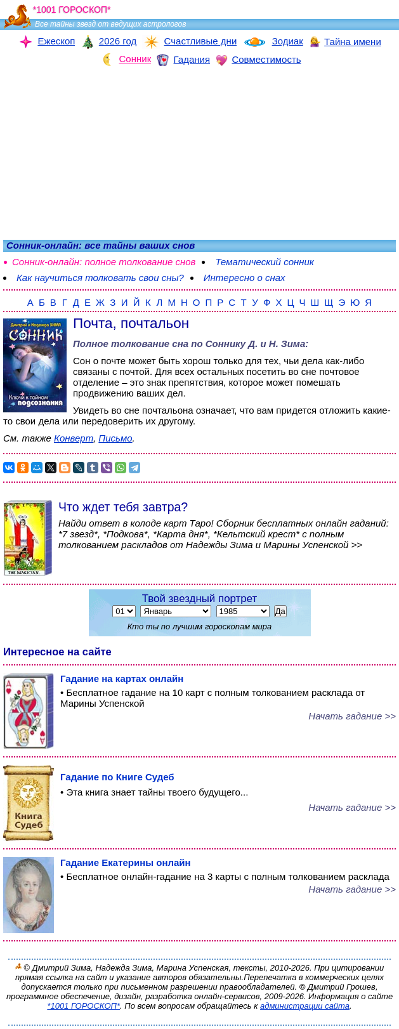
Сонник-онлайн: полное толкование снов (103, 261)
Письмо (115, 438)
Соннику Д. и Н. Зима (255, 343)
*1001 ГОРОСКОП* (83, 1006)
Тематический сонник (264, 261)
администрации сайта (305, 1006)
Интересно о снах (244, 277)
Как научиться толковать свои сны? (100, 277)
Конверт (73, 438)
